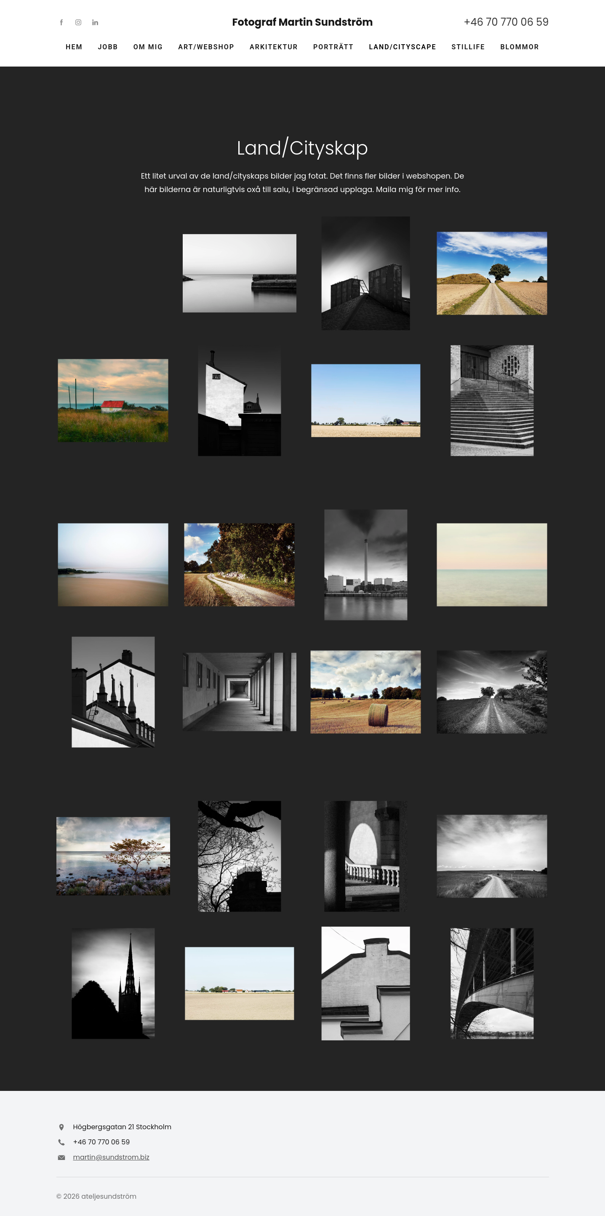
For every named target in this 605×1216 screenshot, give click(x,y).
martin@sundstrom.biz (111, 1157)
